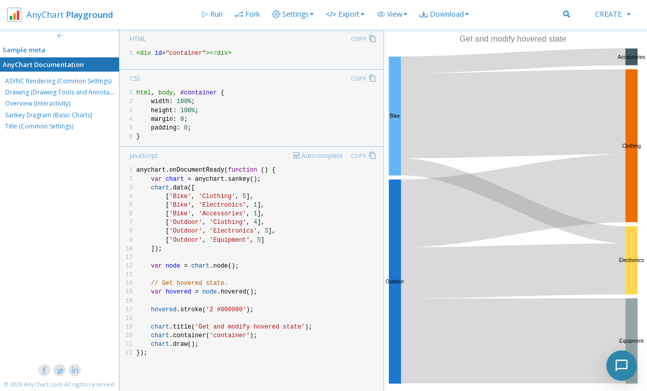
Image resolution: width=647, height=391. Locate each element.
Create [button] (613, 14)
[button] (392, 14)
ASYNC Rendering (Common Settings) (58, 81)
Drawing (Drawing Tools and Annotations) (65, 92)
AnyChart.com (43, 384)
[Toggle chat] (621, 365)
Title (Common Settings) (39, 126)
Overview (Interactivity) (37, 103)
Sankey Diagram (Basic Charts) (48, 115)
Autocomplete (322, 155)
